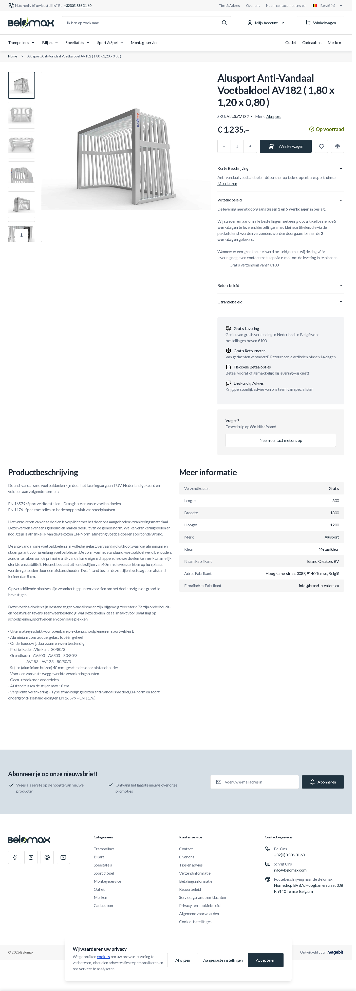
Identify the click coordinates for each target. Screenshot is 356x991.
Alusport (273, 116)
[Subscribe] (323, 782)
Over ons (253, 5)
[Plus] (250, 146)
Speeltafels (78, 42)
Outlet (290, 42)
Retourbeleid (190, 889)
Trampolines (22, 42)
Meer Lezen (227, 183)
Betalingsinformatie (195, 881)
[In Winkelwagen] (286, 146)
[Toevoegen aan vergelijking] (337, 146)
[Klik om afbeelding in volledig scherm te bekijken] (126, 157)
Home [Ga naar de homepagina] (12, 56)
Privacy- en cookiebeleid (199, 905)
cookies (103, 956)
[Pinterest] (47, 857)
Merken (334, 42)
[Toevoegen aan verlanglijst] (321, 146)
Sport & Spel (111, 42)
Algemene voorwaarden (199, 913)
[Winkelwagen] (320, 22)
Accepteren (265, 960)
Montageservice (144, 42)
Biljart (51, 42)
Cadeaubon (312, 42)
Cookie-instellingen (195, 921)
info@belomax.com (290, 870)
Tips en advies (191, 864)
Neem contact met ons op (286, 5)
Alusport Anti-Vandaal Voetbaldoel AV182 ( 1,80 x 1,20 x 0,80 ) (74, 56)
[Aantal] (237, 146)
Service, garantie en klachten (202, 897)
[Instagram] (31, 857)
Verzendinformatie (195, 873)
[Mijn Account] (266, 22)
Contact (186, 848)
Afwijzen (182, 960)
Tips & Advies (229, 5)
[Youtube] (63, 857)
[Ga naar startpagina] (31, 22)
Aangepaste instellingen (223, 960)
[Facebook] (14, 857)
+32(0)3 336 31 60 (289, 854)
